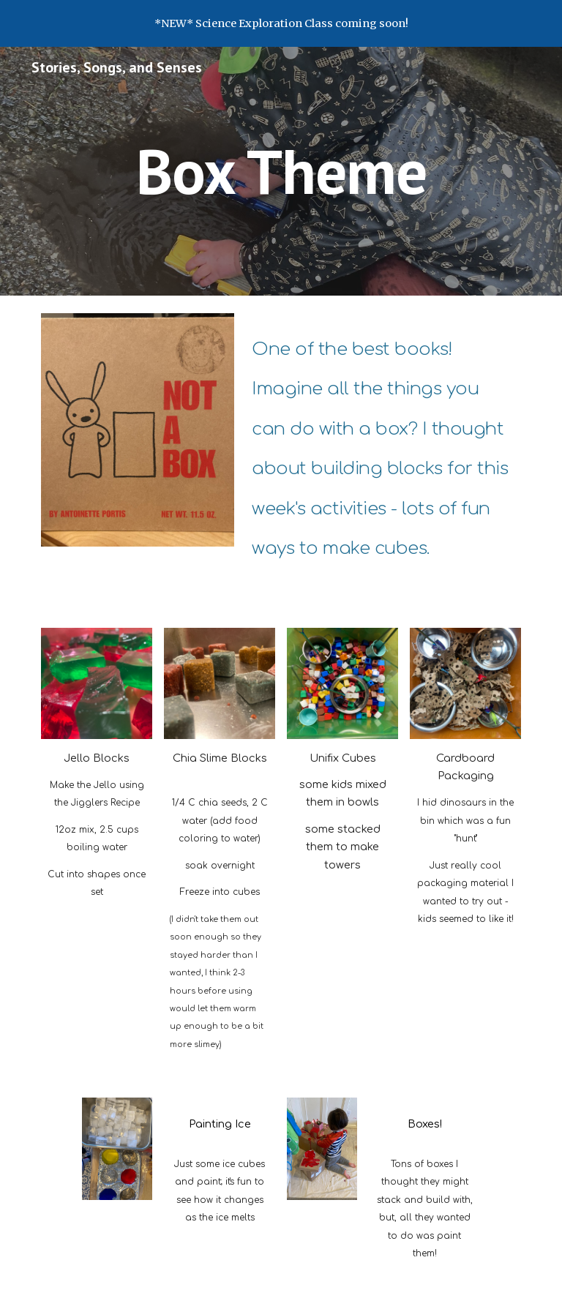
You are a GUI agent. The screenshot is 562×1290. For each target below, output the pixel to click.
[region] (281, 23)
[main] (280, 171)
